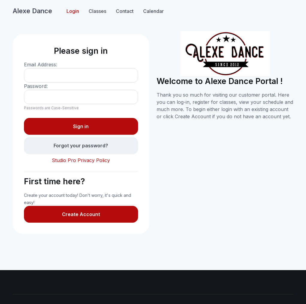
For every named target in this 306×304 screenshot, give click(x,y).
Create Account (81, 214)
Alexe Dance (32, 11)
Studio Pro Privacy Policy (81, 160)
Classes (97, 11)
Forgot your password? (81, 146)
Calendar (153, 11)
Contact (125, 11)
